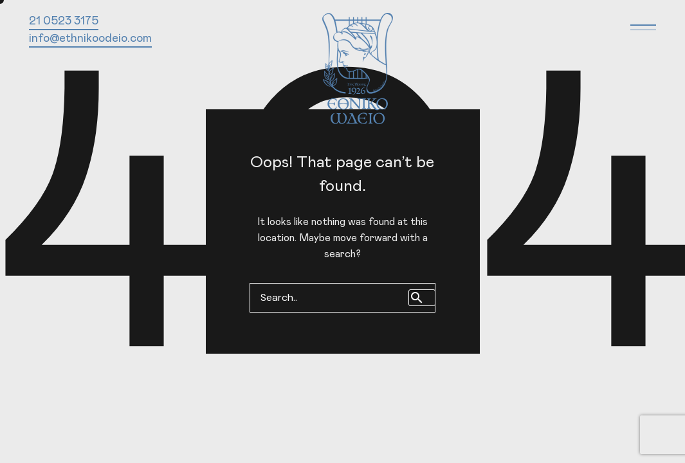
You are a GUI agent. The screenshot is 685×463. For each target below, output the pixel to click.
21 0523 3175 (63, 21)
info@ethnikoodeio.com (90, 38)
